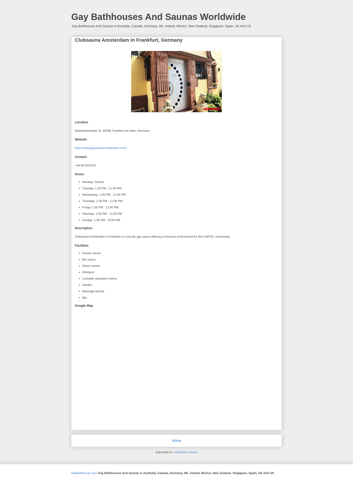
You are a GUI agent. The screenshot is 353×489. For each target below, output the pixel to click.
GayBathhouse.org (83, 473)
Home (176, 441)
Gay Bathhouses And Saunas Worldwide (158, 17)
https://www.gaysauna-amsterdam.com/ (101, 148)
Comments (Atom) (185, 452)
